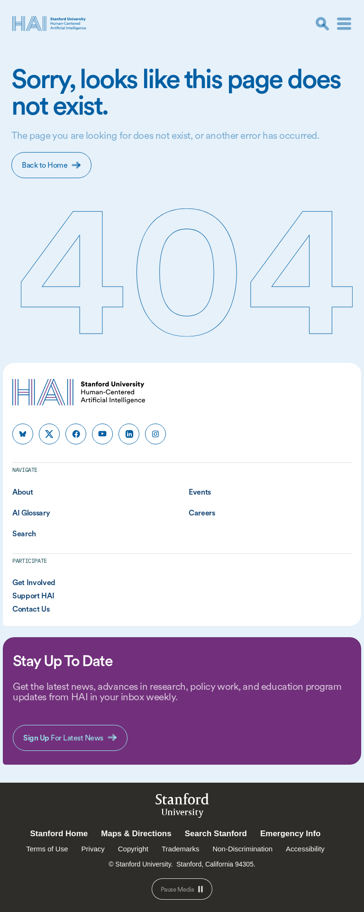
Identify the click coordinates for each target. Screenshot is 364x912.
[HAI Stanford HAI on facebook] (75, 434)
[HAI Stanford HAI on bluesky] (22, 434)
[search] (322, 23)
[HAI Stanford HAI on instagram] (155, 434)
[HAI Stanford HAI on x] (49, 434)
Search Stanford (216, 833)
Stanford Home (59, 833)
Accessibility (305, 849)
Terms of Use (47, 849)
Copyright (133, 849)
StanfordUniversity (182, 807)
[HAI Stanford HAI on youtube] (102, 434)
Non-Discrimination (242, 849)
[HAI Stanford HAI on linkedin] (128, 434)
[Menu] (344, 23)
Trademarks (180, 849)
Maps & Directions (136, 833)
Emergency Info (290, 833)
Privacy (93, 849)
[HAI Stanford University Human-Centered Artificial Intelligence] (49, 23)
